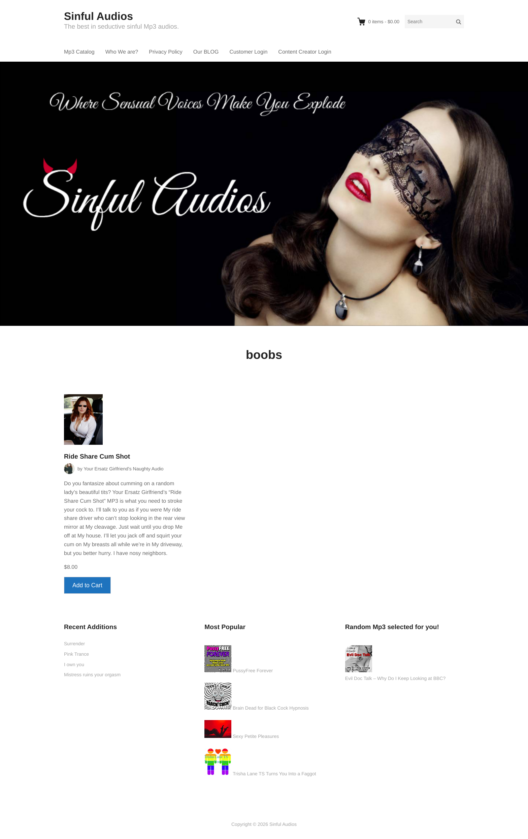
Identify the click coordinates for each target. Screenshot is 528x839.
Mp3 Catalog (79, 52)
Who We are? (121, 52)
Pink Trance (76, 654)
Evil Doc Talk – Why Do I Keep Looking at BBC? (395, 678)
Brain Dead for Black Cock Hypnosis (271, 708)
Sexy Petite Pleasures (256, 736)
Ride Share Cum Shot (97, 456)
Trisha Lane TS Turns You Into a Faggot (274, 773)
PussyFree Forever (253, 670)
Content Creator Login (304, 52)
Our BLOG (206, 52)
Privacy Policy (166, 52)
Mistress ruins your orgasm (92, 674)
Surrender (74, 643)
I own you (74, 664)
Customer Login (248, 52)
